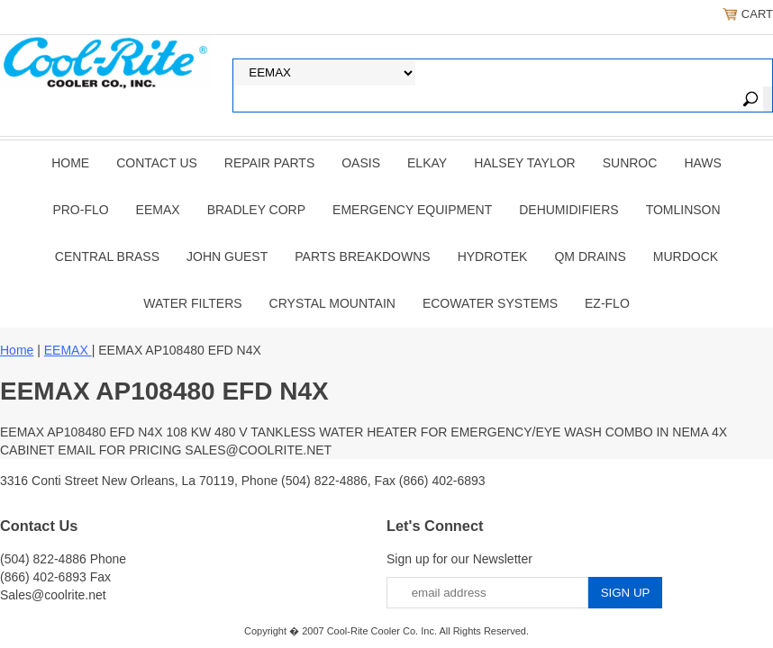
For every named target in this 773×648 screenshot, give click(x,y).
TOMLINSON (683, 209)
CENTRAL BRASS (107, 256)
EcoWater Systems (490, 303)
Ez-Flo (607, 303)
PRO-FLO (80, 209)
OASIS (360, 163)
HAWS (702, 163)
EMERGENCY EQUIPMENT (412, 209)
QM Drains (589, 256)
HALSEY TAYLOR (525, 163)
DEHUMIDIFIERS (568, 209)
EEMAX (158, 209)
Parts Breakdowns (362, 256)
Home (70, 163)
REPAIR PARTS (269, 163)
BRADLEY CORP (256, 209)
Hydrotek (493, 256)
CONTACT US (156, 163)
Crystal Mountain (332, 303)
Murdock (685, 256)
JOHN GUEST (227, 256)
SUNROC (630, 163)
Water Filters (192, 303)
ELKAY (427, 163)
